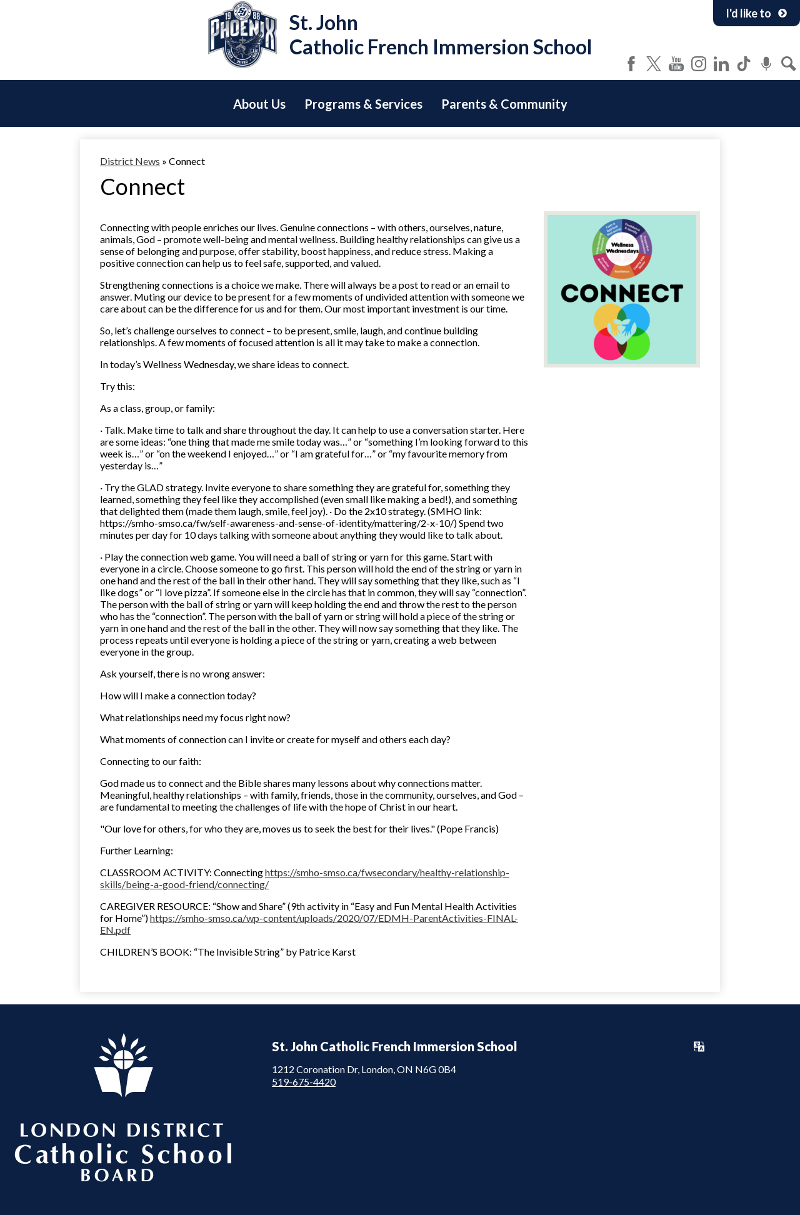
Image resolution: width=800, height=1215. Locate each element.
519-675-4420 (304, 1082)
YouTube (676, 63)
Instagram (698, 63)
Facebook (631, 63)
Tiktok (743, 63)
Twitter (653, 63)
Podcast (766, 63)
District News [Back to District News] (130, 161)
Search (788, 63)
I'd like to (757, 13)
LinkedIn (721, 63)
